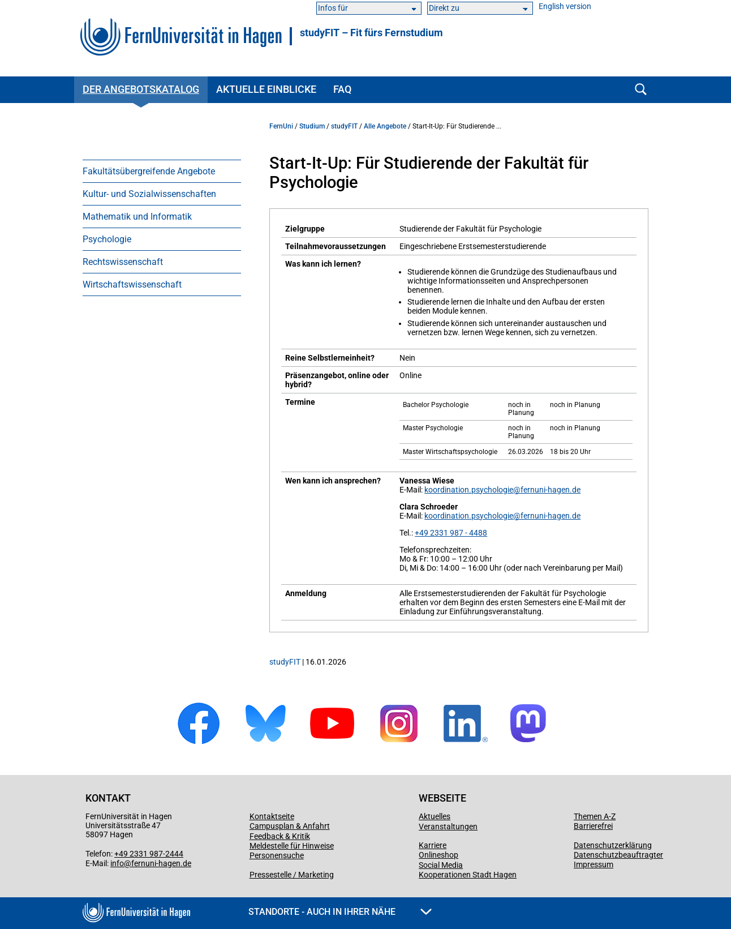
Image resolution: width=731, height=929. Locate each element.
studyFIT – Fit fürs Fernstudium (371, 32)
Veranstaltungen (448, 826)
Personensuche (277, 855)
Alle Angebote (385, 126)
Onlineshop (438, 854)
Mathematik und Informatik (137, 216)
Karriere (432, 845)
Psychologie (107, 239)
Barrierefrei (593, 825)
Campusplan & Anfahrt (290, 825)
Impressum (593, 864)
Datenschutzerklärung (613, 845)
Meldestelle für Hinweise (292, 845)
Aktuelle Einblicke (266, 89)
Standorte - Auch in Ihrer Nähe (340, 911)
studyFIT (344, 126)
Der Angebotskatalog (141, 89)
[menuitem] (162, 171)
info (117, 863)
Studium (312, 126)
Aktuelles (434, 816)
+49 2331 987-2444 (148, 853)
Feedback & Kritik (280, 836)
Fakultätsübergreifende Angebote (149, 171)
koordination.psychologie (468, 489)
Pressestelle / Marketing (292, 874)
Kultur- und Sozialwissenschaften (149, 194)
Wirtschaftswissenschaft (132, 284)
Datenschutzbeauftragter (618, 854)
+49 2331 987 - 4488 (451, 532)
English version (565, 6)
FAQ (342, 89)
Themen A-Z (595, 816)
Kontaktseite (272, 816)
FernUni (281, 126)
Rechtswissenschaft (123, 261)
